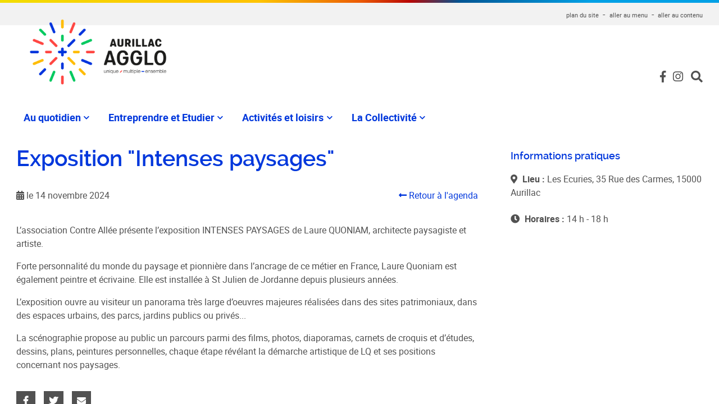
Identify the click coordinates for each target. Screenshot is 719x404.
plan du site (582, 15)
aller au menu (628, 15)
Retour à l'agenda (438, 195)
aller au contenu (680, 15)
